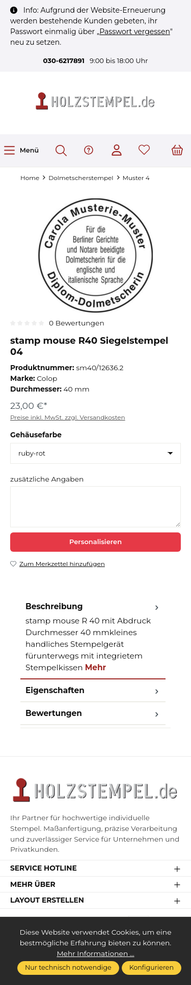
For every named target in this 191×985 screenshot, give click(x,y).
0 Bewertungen (76, 323)
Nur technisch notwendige (68, 967)
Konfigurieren (151, 967)
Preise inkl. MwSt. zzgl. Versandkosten (67, 417)
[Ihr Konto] (116, 150)
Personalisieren (95, 542)
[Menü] (21, 150)
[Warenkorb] (177, 150)
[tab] (93, 637)
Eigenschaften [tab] (92, 690)
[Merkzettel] (144, 150)
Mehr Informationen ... (95, 953)
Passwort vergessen (134, 31)
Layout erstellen (47, 900)
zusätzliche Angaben (47, 479)
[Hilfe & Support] (88, 150)
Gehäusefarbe (36, 435)
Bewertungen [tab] (92, 713)
